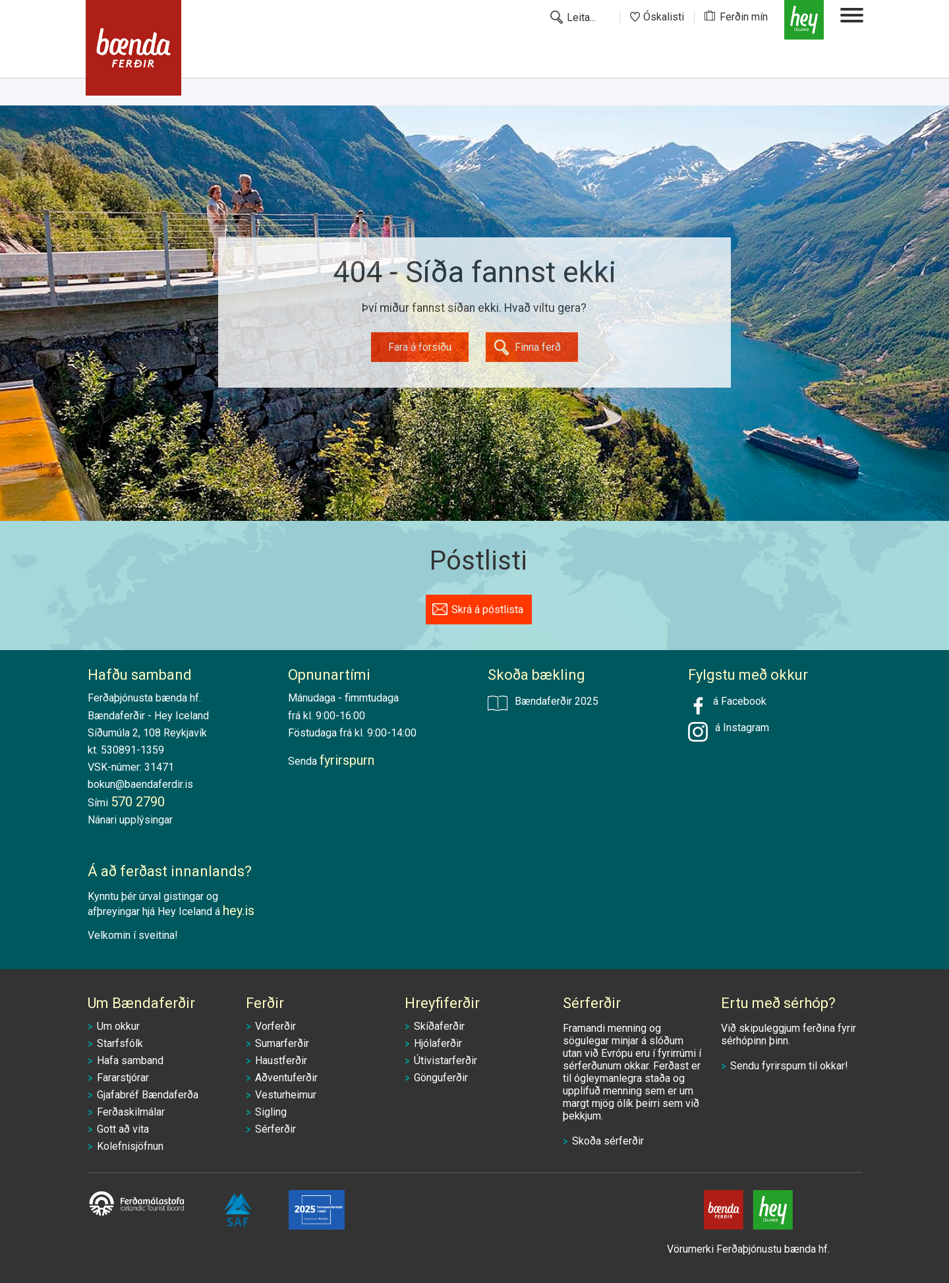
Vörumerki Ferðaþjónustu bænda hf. (748, 1249)
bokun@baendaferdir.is (140, 784)
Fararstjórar (123, 1077)
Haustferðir (281, 1060)
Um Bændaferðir (141, 1003)
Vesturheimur (285, 1095)
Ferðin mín (744, 17)
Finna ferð (538, 347)
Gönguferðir (441, 1077)
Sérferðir (275, 1129)
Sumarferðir (282, 1043)
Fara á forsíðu (419, 347)
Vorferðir (275, 1026)
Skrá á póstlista (487, 609)
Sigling (271, 1112)
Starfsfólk (120, 1043)
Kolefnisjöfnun (130, 1146)
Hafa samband (130, 1060)
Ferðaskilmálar (131, 1112)
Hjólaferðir (438, 1043)
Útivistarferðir (445, 1060)
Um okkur (118, 1026)
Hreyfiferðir (442, 1003)
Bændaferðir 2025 (543, 703)
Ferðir (265, 1003)
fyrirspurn (784, 1065)
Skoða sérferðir (608, 1141)
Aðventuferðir (286, 1077)
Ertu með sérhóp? (778, 1003)
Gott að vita (123, 1129)
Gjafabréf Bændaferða (147, 1095)
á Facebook (727, 705)
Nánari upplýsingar (130, 820)
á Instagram (739, 727)
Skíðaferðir (439, 1026)
